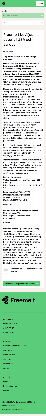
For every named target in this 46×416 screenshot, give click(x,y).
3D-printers (8, 319)
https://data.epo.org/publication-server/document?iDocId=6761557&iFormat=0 (18, 197)
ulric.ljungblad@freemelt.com (16, 216)
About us (7, 359)
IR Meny (23, 23)
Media (6, 390)
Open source (9, 355)
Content (7, 341)
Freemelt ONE (10, 323)
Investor (7, 381)
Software (7, 350)
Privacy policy (8, 405)
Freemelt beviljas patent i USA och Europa (22, 270)
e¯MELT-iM (8, 332)
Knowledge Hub (10, 386)
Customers (8, 364)
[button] (21, 283)
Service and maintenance (14, 346)
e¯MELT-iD (8, 328)
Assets (6, 377)
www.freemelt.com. (32, 263)
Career (6, 368)
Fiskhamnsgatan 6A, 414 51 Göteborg (18, 402)
